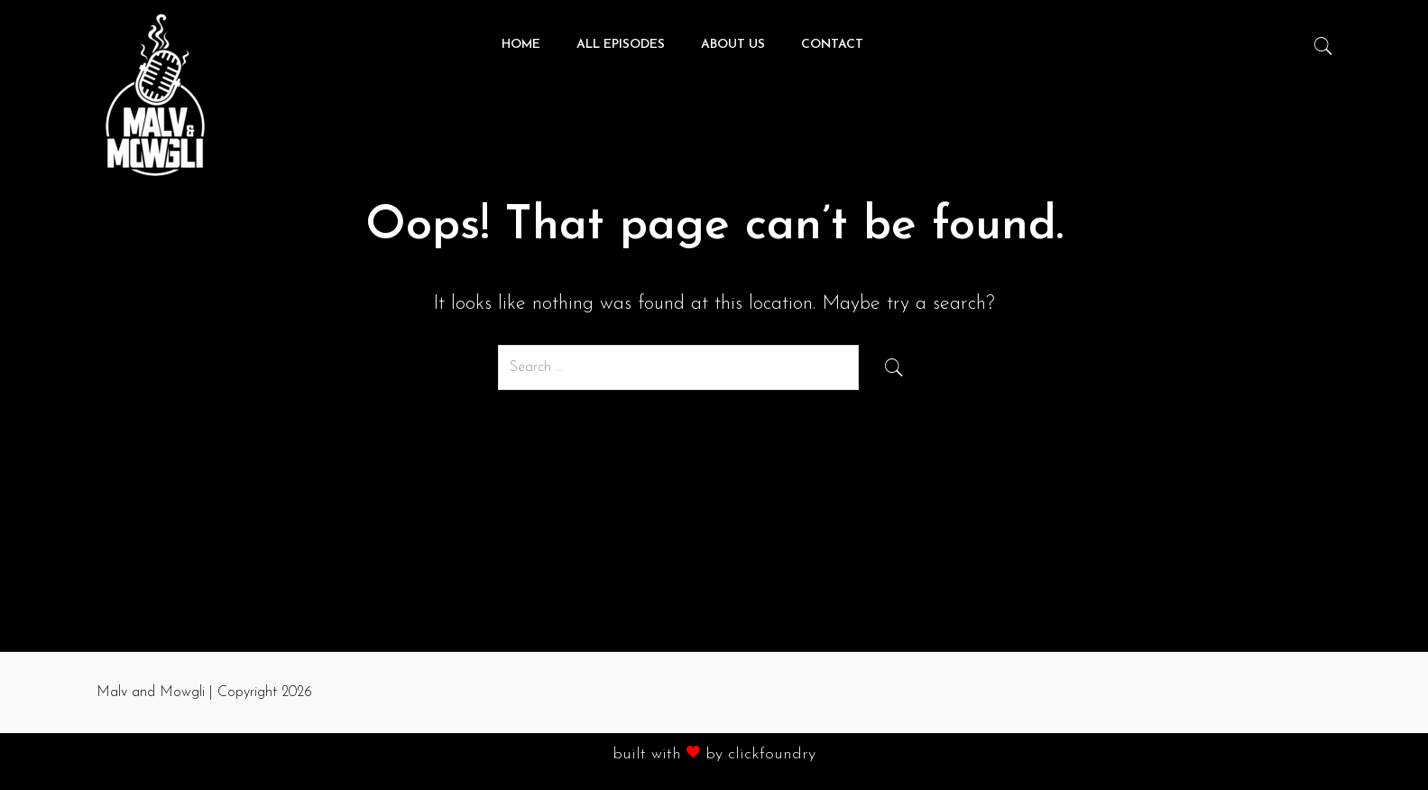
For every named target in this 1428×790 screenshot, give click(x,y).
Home (521, 44)
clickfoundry (771, 754)
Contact (832, 44)
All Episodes (620, 44)
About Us (733, 44)
